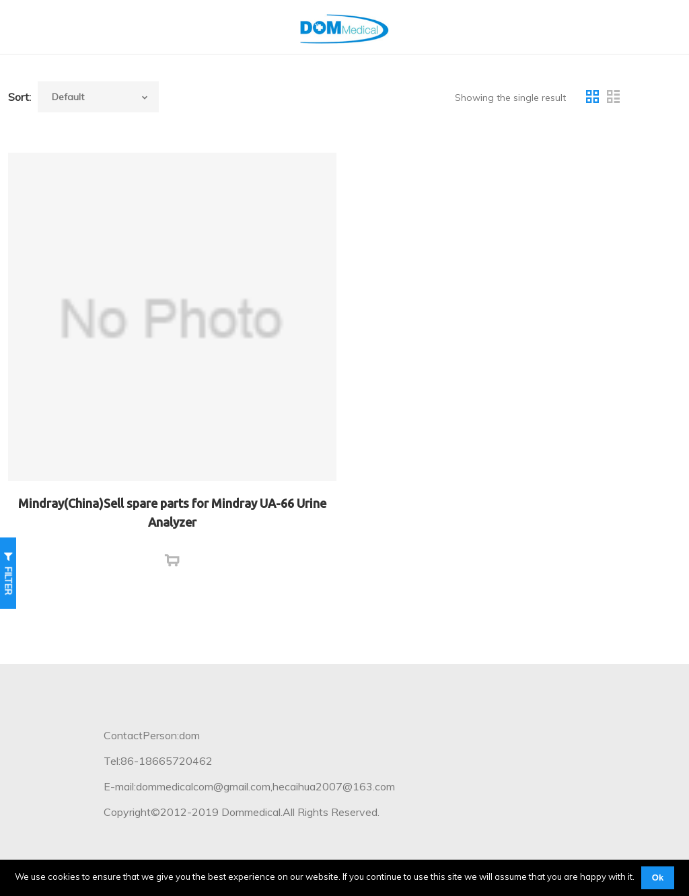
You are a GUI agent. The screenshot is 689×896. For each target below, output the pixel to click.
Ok (657, 877)
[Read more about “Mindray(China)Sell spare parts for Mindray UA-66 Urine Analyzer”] (172, 561)
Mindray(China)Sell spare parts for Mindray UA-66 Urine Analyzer (172, 512)
